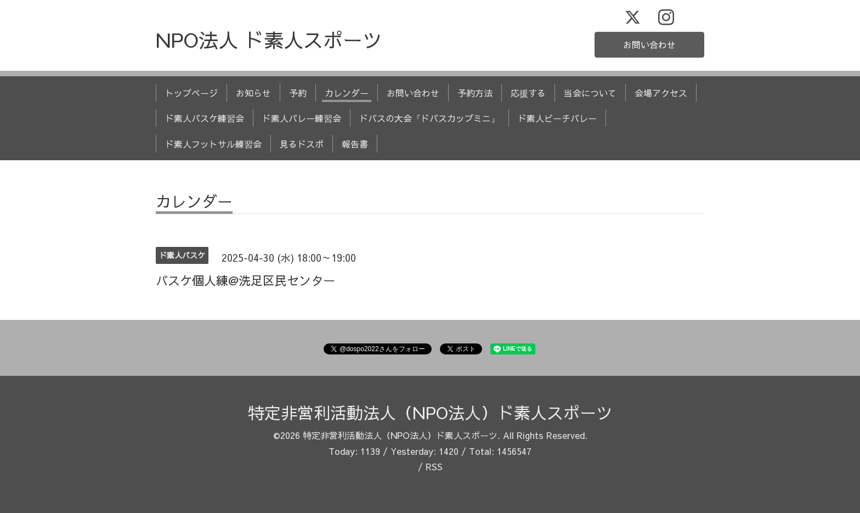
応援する (528, 93)
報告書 (355, 144)
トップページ (191, 93)
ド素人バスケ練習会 (204, 118)
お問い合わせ (649, 44)
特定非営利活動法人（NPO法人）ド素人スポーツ (430, 412)
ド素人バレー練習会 (301, 118)
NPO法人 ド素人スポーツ (269, 39)
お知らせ (253, 93)
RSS (434, 466)
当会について (590, 93)
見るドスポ (302, 144)
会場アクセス (661, 93)
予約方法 (475, 93)
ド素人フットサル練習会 (213, 144)
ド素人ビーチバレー (557, 118)
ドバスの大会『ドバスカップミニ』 (429, 118)
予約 (298, 93)
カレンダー (347, 93)
